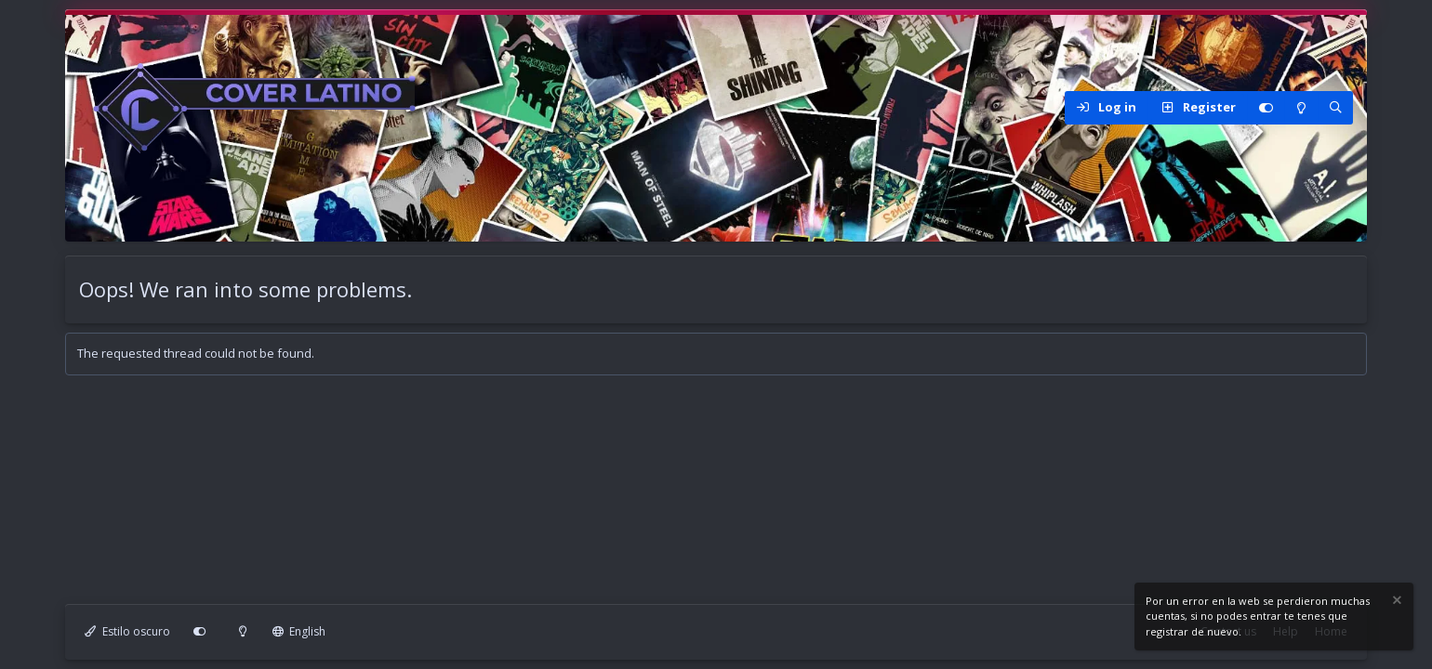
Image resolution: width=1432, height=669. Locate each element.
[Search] (1335, 108)
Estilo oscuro (127, 631)
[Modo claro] (1301, 108)
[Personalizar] (1265, 108)
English (299, 631)
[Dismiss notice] (1395, 602)
